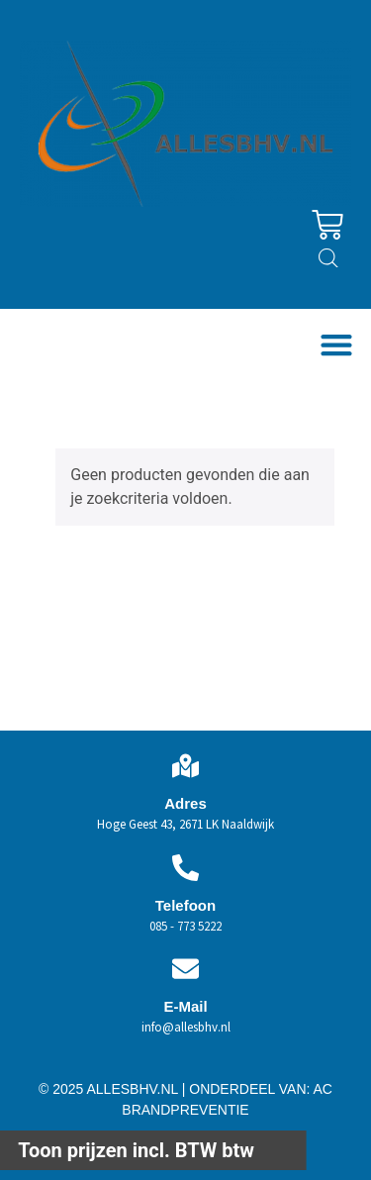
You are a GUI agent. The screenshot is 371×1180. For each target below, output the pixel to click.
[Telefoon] (185, 867)
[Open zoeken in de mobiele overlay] (328, 258)
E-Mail (185, 1006)
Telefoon (185, 905)
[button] (336, 344)
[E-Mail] (185, 968)
